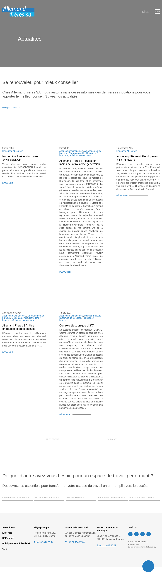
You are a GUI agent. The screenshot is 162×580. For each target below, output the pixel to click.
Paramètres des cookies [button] (62, 301)
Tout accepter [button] (85, 301)
